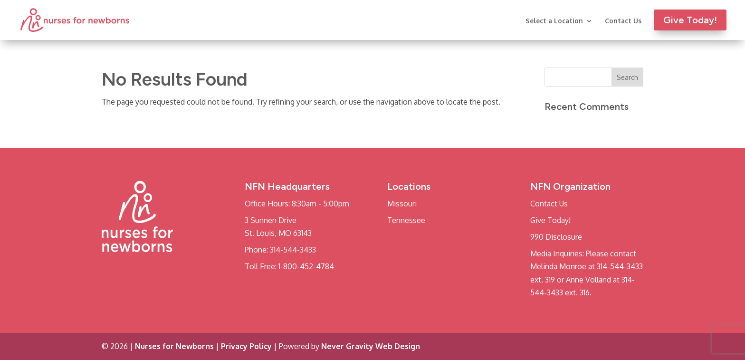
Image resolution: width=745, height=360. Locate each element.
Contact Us (623, 21)
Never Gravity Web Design (370, 346)
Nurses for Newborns (174, 346)
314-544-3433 (293, 249)
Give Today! (550, 220)
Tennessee (406, 220)
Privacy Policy (246, 346)
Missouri (402, 203)
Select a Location (554, 21)
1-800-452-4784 (306, 266)
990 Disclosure (556, 237)
